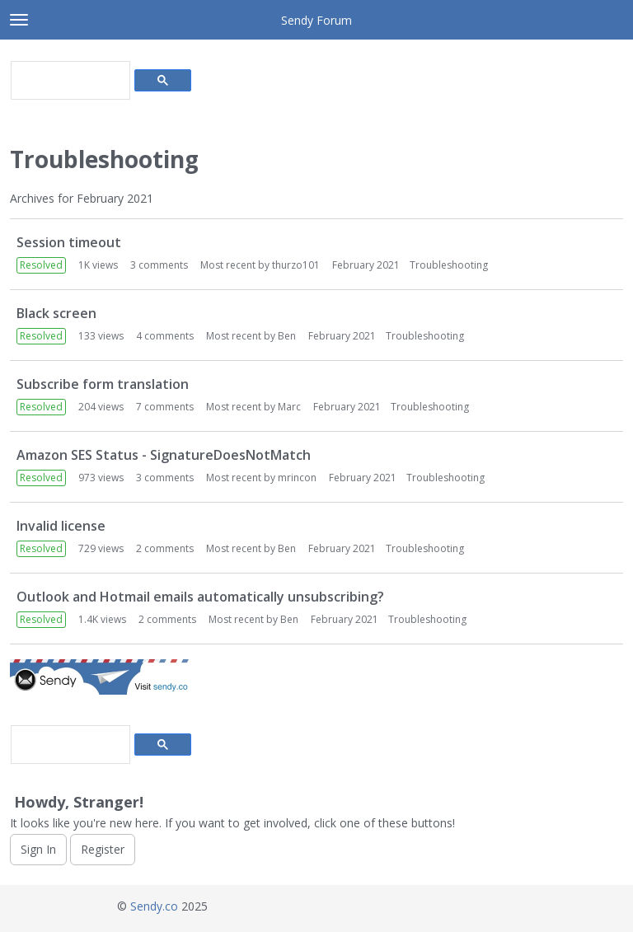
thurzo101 (296, 265)
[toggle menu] (19, 20)
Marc (289, 407)
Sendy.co (154, 906)
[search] (69, 81)
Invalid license (61, 526)
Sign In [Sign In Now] (38, 849)
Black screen (56, 313)
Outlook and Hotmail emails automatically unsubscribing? (200, 597)
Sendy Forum (316, 20)
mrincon (297, 478)
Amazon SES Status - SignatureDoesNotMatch (163, 455)
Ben (287, 336)
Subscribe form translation (102, 384)
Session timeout (68, 242)
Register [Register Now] (102, 849)
